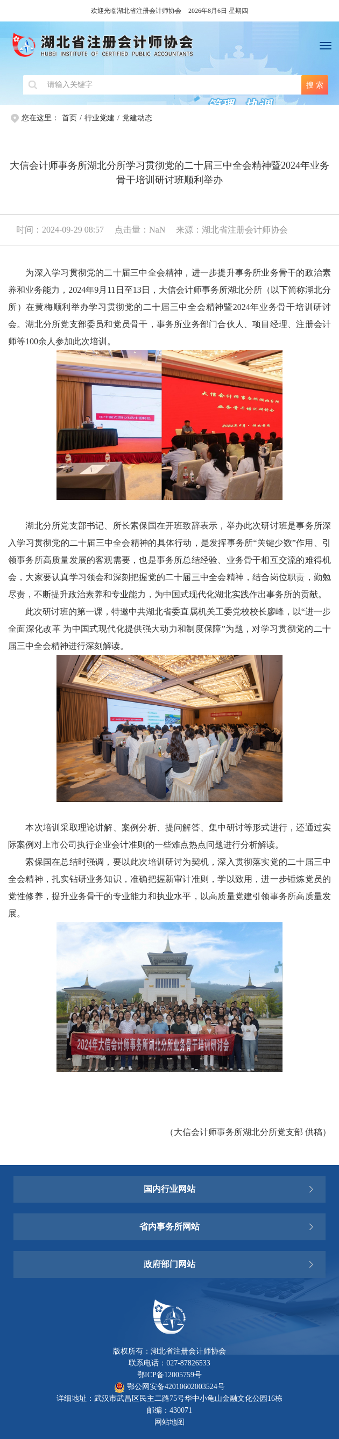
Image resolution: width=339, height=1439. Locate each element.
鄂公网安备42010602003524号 (169, 1387)
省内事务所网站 (169, 1226)
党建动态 (137, 118)
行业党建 (99, 118)
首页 (69, 118)
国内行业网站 (169, 1189)
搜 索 (314, 85)
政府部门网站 (169, 1264)
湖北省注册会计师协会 (169, 48)
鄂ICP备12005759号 (169, 1375)
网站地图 (169, 1422)
